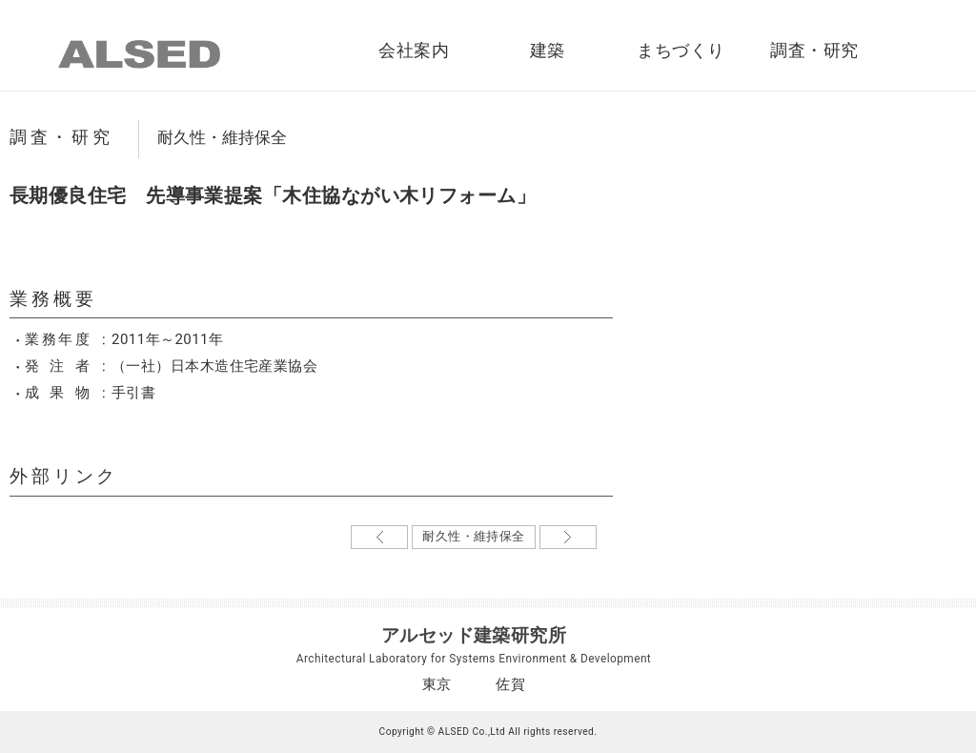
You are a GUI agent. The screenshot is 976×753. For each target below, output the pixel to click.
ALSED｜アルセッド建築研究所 (139, 54)
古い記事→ (568, 537)
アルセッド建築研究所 (474, 635)
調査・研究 (814, 50)
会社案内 (413, 50)
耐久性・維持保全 (222, 137)
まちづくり (680, 50)
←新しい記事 (379, 537)
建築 (547, 50)
